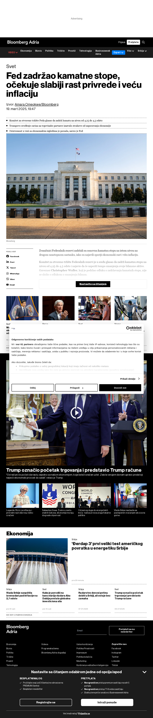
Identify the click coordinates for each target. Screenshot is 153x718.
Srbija (74, 539)
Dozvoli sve (120, 388)
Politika (49, 51)
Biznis (38, 51)
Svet (44, 589)
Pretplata (133, 42)
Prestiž (72, 51)
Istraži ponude (107, 702)
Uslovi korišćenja (84, 644)
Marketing (81, 661)
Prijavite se (84, 713)
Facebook (116, 648)
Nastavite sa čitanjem (93, 284)
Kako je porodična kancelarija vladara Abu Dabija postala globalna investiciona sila (56, 597)
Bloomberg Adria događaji (53, 652)
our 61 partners (24, 344)
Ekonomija (26, 51)
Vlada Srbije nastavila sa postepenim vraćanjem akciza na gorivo (129, 513)
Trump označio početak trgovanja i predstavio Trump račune (73, 470)
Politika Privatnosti (85, 648)
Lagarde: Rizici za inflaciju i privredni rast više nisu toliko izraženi (19, 513)
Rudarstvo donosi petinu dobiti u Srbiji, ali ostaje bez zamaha (94, 595)
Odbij (33, 388)
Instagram (116, 652)
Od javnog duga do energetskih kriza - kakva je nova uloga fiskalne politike (94, 513)
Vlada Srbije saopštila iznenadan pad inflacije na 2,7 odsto (22, 595)
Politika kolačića (84, 657)
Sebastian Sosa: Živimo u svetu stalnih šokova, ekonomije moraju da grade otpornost (58, 513)
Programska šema (50, 648)
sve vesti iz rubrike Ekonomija (19, 615)
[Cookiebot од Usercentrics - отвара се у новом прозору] (128, 328)
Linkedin (116, 661)
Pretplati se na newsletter (127, 630)
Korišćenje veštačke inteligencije (92, 665)
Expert (118, 52)
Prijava (121, 42)
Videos (44, 644)
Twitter (115, 657)
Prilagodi (76, 388)
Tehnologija (85, 51)
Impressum (81, 652)
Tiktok (115, 665)
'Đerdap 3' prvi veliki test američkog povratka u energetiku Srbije (107, 545)
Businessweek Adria (102, 52)
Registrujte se (45, 702)
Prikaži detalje (128, 378)
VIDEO (13, 52)
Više (130, 51)
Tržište (61, 51)
